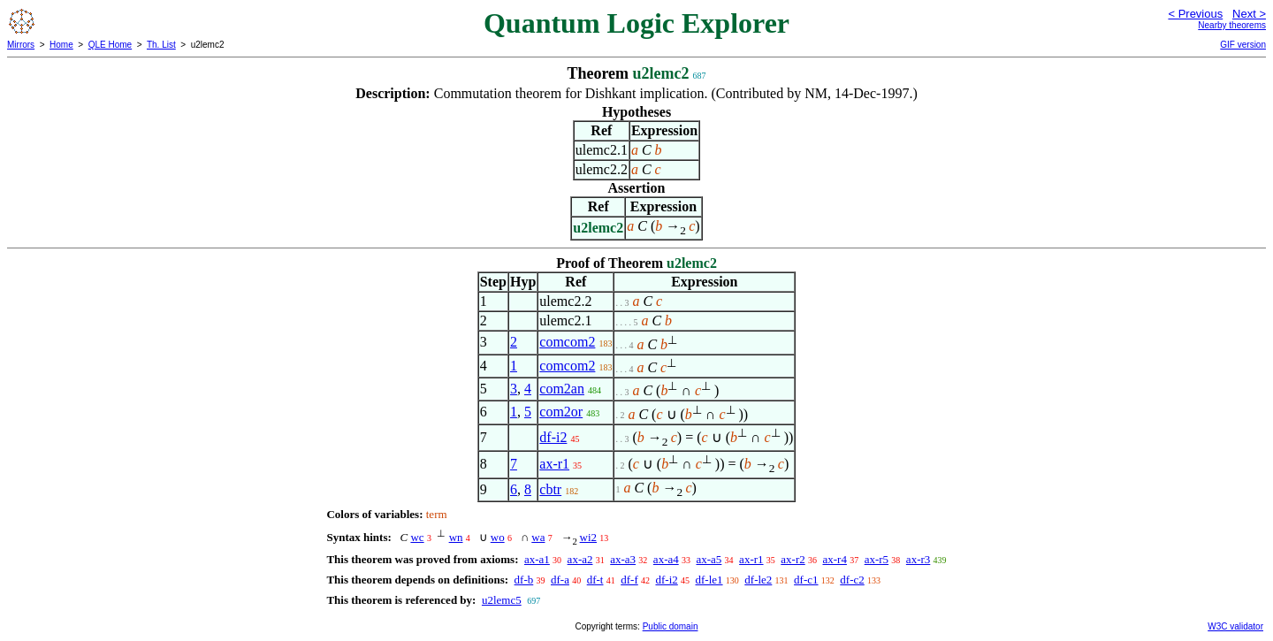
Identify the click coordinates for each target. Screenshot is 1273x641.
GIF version (1243, 45)
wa (538, 537)
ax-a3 (623, 559)
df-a (560, 579)
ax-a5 (708, 559)
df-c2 (852, 579)
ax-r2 (792, 559)
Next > (1249, 13)
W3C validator (1235, 626)
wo (498, 537)
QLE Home (110, 45)
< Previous (1195, 13)
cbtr (550, 489)
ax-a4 (666, 559)
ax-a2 (580, 559)
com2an (561, 388)
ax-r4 (834, 559)
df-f (629, 579)
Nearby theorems (1232, 25)
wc (416, 537)
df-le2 (758, 579)
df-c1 (806, 579)
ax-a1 (537, 559)
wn (456, 537)
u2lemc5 (502, 600)
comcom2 (567, 341)
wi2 (589, 537)
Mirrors (20, 45)
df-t (595, 579)
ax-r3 (918, 559)
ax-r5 (876, 559)
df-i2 (553, 437)
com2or (561, 411)
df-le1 (709, 579)
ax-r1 (554, 463)
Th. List (161, 45)
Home (61, 45)
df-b (524, 579)
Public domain (670, 626)
